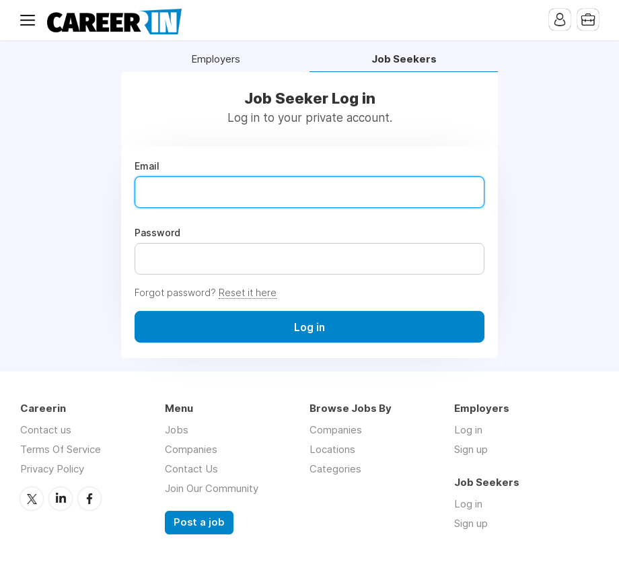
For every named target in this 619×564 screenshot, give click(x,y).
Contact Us (191, 468)
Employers (215, 59)
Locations (332, 449)
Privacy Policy (52, 468)
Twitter (31, 498)
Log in (468, 429)
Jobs (176, 429)
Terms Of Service (60, 449)
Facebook (89, 498)
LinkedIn (60, 498)
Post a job (199, 522)
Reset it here (248, 292)
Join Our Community (211, 488)
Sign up (471, 449)
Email (147, 166)
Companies (191, 449)
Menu (30, 20)
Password (157, 233)
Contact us (45, 429)
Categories (335, 468)
